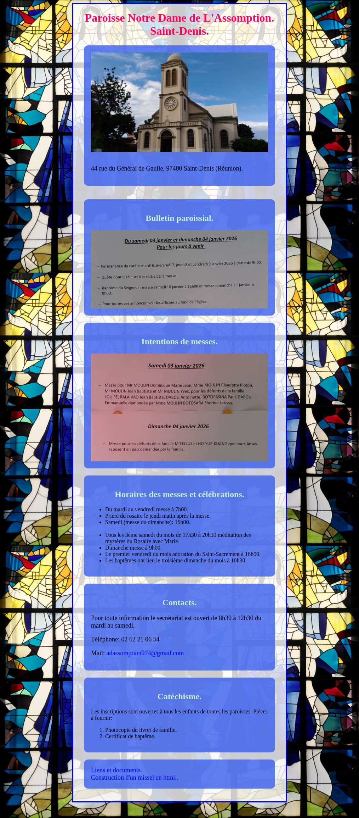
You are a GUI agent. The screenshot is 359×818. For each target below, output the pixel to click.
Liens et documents (116, 770)
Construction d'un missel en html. (134, 777)
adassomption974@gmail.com (145, 653)
